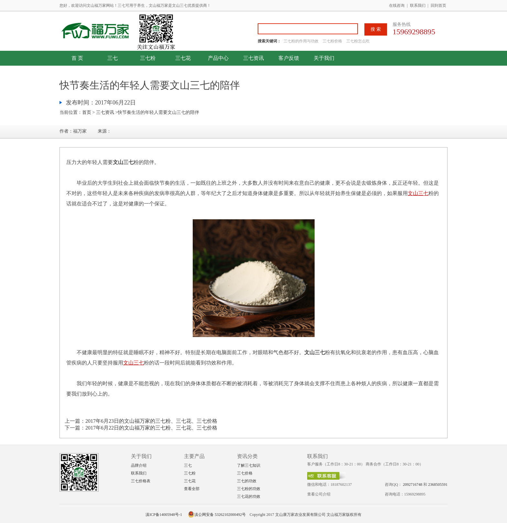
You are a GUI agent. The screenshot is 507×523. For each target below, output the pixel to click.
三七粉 (148, 58)
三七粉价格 (332, 41)
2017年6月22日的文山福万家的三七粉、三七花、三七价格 (151, 427)
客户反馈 (288, 58)
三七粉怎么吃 (358, 41)
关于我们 (324, 58)
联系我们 (418, 5)
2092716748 (412, 484)
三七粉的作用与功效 (301, 41)
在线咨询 (397, 5)
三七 (112, 58)
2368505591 (438, 484)
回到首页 (438, 5)
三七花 (183, 58)
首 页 (77, 58)
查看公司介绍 (318, 494)
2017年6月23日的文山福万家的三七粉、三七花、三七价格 (151, 421)
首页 (86, 112)
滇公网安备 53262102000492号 (217, 514)
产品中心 (218, 58)
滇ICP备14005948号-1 (164, 514)
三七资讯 (253, 58)
